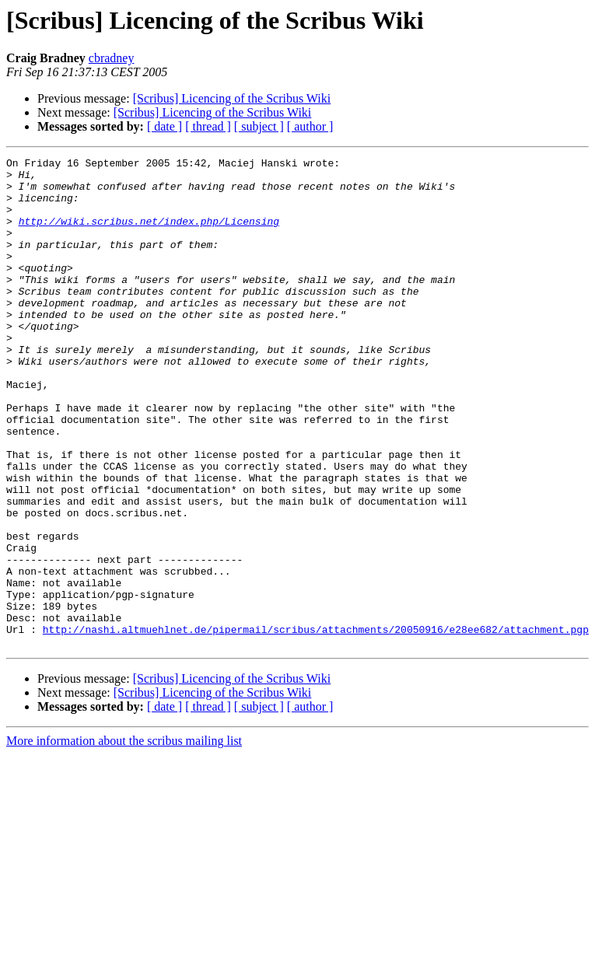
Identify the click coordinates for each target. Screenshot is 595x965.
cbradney (112, 58)
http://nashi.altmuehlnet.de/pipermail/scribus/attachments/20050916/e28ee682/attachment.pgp (316, 725)
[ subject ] (259, 126)
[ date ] (164, 126)
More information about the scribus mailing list (124, 838)
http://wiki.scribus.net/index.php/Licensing (149, 235)
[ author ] (310, 126)
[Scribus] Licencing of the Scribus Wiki (232, 98)
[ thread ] (208, 126)
